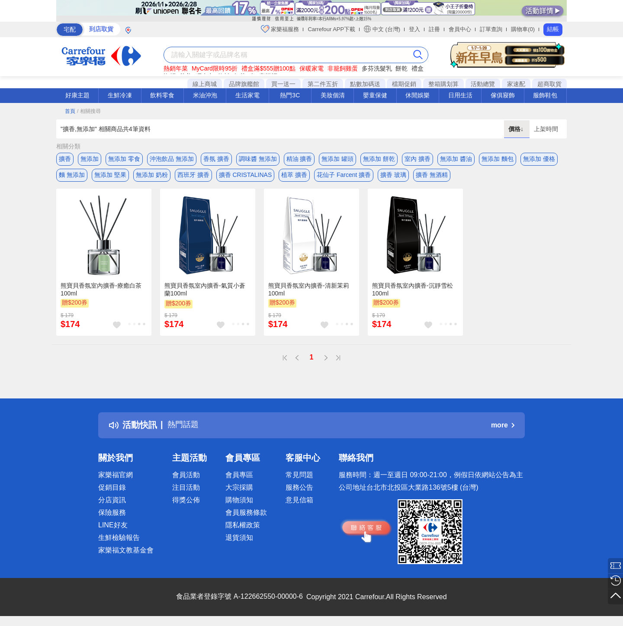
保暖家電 (311, 68)
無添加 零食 (124, 158)
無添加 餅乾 (379, 158)
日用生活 (460, 95)
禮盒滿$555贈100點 (268, 68)
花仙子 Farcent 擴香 (344, 176)
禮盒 (417, 68)
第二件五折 (323, 83)
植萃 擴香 (294, 176)
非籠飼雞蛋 (343, 68)
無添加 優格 (539, 158)
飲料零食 (162, 95)
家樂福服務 (280, 29)
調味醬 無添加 (258, 158)
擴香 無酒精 (432, 176)
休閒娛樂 (417, 95)
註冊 (434, 29)
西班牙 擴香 (193, 176)
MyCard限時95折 (215, 68)
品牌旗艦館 (244, 83)
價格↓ (516, 128)
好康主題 (77, 95)
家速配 (516, 83)
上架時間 (546, 128)
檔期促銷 (404, 83)
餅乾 (401, 68)
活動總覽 (483, 83)
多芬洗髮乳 (377, 68)
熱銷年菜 (176, 68)
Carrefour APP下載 (331, 29)
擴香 (65, 158)
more (502, 428)
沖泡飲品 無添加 (172, 158)
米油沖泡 (205, 95)
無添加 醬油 (456, 158)
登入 (414, 29)
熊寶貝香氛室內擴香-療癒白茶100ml (101, 292)
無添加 (89, 158)
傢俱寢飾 (503, 95)
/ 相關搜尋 (89, 111)
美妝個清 (333, 95)
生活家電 (247, 95)
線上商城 (205, 83)
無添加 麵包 (498, 158)
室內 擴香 (417, 158)
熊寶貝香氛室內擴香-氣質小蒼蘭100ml (204, 292)
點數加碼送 (365, 83)
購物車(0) (523, 29)
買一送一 (283, 83)
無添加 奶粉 (152, 176)
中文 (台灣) (382, 29)
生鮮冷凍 (120, 95)
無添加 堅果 (110, 176)
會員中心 (460, 29)
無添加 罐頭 (337, 158)
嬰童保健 (375, 95)
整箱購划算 (443, 83)
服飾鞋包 (545, 95)
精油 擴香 (299, 158)
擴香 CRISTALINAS (245, 176)
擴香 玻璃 (393, 176)
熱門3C (290, 95)
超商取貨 (549, 83)
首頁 (70, 111)
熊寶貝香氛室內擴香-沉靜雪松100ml (412, 292)
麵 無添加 (72, 176)
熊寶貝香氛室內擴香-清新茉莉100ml (308, 292)
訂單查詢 (491, 29)
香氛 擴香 (216, 158)
